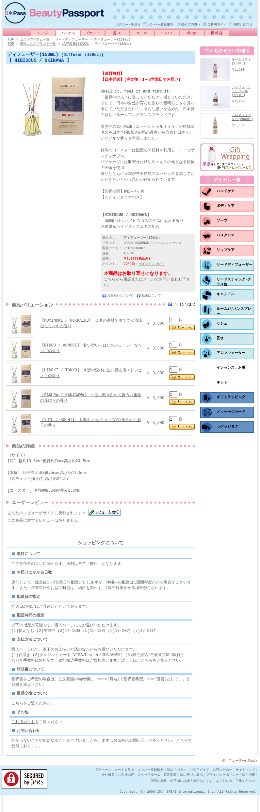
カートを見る (124, 786)
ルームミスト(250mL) (241, 62)
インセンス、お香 (231, 369)
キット (222, 384)
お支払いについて (120, 297)
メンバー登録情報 (151, 786)
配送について (151, 297)
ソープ (222, 222)
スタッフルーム (149, 791)
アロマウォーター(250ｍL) (242, 117)
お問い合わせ (222, 786)
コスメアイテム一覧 (34, 39)
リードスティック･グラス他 (234, 284)
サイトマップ (245, 786)
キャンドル (226, 296)
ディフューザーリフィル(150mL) (241, 91)
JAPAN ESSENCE (75, 44)
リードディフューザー (71, 39)
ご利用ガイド (23, 737)
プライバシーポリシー (222, 791)
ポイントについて (151, 265)
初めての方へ (177, 786)
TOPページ (103, 786)
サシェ (222, 325)
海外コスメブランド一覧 (38, 44)
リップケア (226, 251)
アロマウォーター (231, 354)
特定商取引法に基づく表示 (183, 791)
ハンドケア (226, 193)
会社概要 (108, 791)
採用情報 (248, 791)
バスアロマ (226, 237)
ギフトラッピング (231, 399)
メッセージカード (231, 413)
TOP (11, 40)
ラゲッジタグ (227, 428)
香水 (220, 340)
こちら (147, 673)
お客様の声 (126, 791)
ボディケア (226, 207)
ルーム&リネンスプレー (234, 313)
